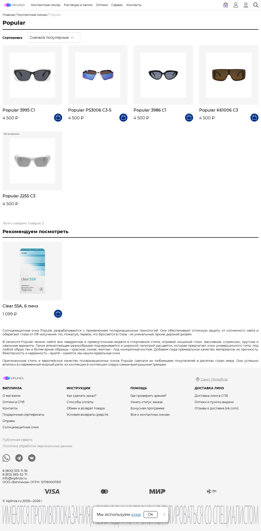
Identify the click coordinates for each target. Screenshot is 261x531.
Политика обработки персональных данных (37, 446)
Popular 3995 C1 (19, 110)
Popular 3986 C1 (150, 110)
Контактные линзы (32, 15)
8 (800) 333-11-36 (15, 471)
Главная (9, 15)
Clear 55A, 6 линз (20, 306)
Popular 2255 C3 (19, 196)
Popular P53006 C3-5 (89, 110)
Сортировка (12, 38)
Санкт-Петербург (214, 379)
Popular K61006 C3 (218, 110)
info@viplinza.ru (15, 478)
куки (136, 514)
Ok (150, 514)
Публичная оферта (17, 440)
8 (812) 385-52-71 (15, 474)
